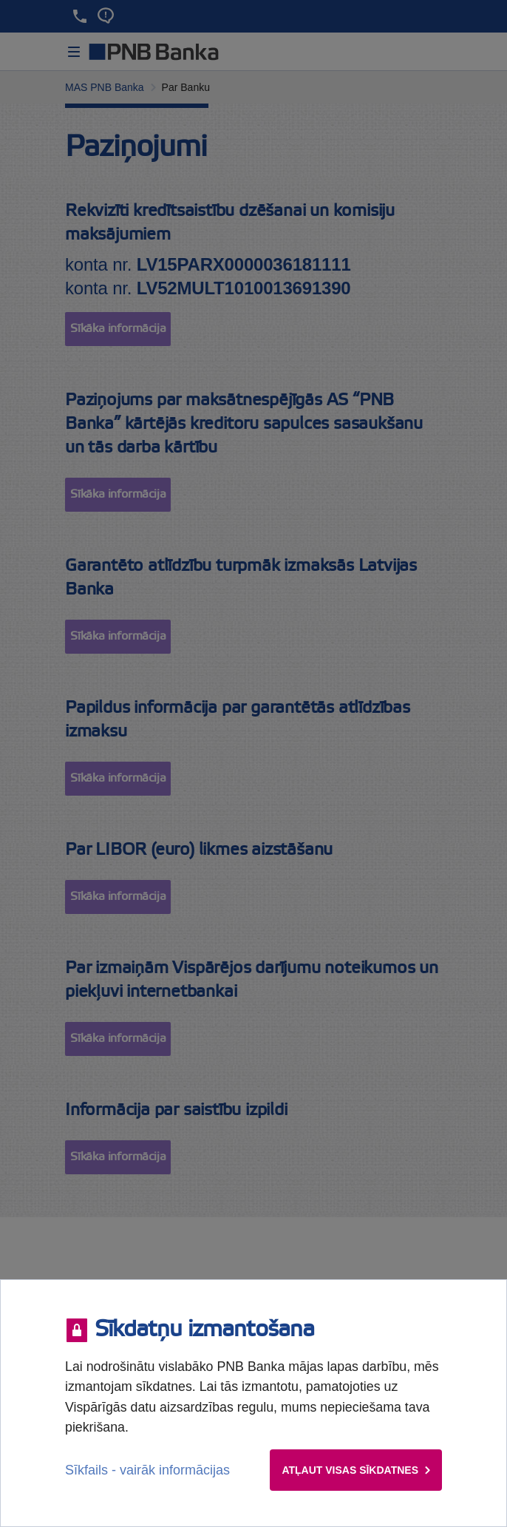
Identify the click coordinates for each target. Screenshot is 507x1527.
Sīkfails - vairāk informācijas (147, 1470)
